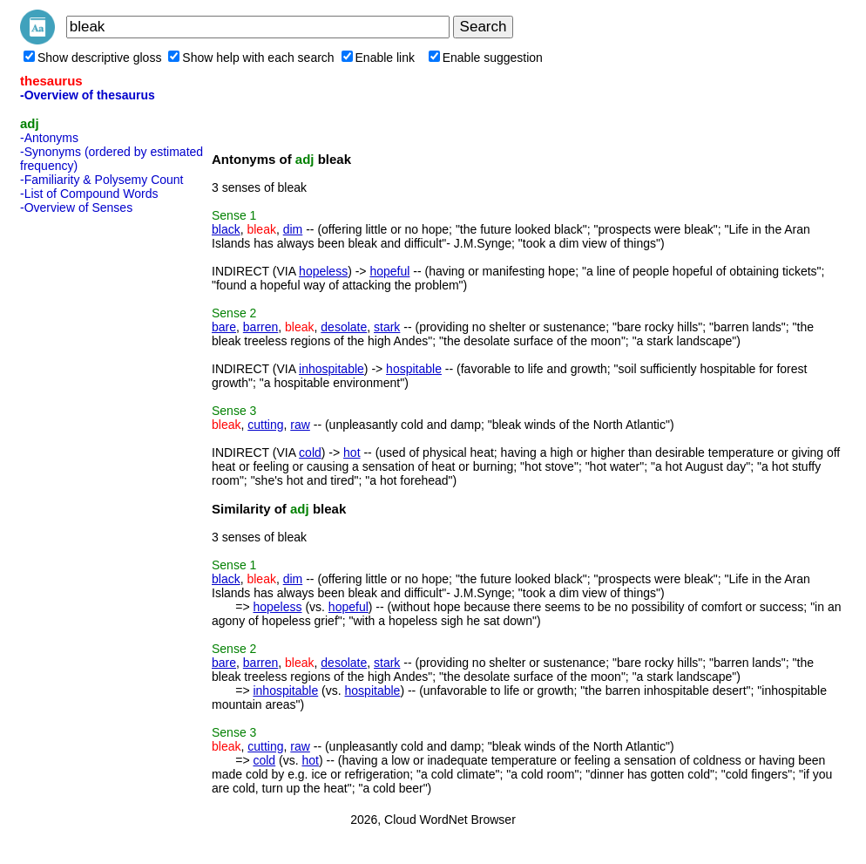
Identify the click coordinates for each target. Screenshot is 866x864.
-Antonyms (49, 138)
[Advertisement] (89, 482)
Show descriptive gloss (92, 58)
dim (293, 229)
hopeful (389, 271)
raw (300, 425)
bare (224, 327)
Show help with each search (251, 58)
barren (260, 327)
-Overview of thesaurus (87, 95)
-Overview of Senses (76, 207)
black (226, 229)
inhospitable (331, 369)
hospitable (414, 369)
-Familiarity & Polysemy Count (102, 180)
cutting (265, 425)
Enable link (379, 58)
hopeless (323, 271)
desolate (344, 327)
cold (310, 452)
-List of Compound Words (89, 194)
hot (351, 452)
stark (387, 327)
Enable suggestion (486, 58)
